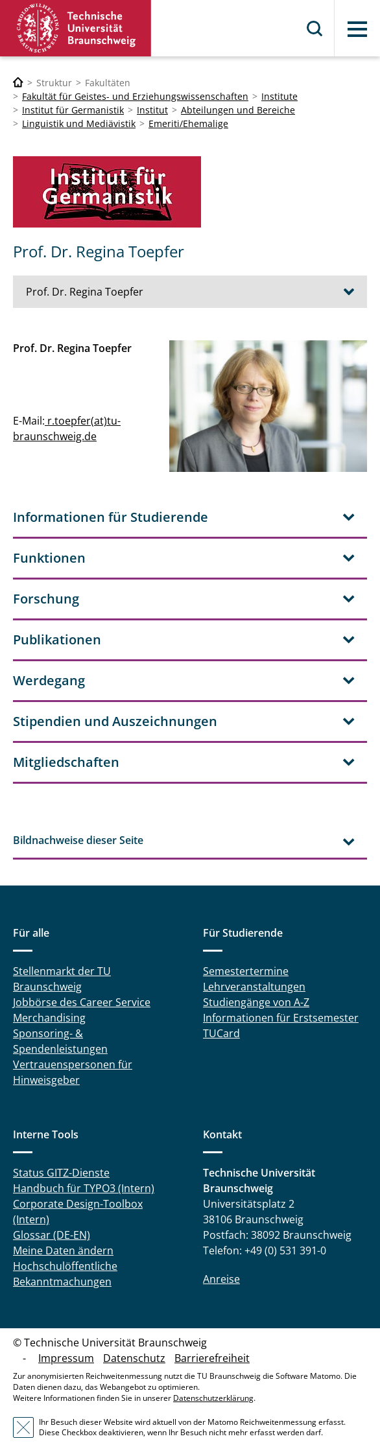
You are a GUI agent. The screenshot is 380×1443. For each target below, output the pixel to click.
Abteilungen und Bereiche (238, 110)
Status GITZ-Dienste (61, 1150)
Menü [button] (357, 29)
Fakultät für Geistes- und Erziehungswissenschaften (135, 96)
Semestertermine (246, 948)
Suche (315, 28)
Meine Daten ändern (63, 1228)
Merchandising (49, 995)
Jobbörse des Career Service (81, 979)
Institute (279, 96)
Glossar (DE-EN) (51, 1212)
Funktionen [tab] (49, 535)
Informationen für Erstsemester (281, 995)
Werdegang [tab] (49, 657)
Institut (152, 110)
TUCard (221, 1010)
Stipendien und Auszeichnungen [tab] (115, 698)
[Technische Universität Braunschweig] (18, 82)
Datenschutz (134, 1335)
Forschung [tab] (46, 576)
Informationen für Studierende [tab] (110, 494)
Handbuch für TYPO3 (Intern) (83, 1165)
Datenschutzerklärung (213, 1375)
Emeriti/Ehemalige (188, 123)
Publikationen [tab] (57, 617)
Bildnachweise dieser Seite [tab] (78, 817)
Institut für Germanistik (73, 110)
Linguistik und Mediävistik (79, 123)
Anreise (221, 1256)
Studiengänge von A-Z (256, 979)
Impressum (66, 1335)
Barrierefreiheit (212, 1335)
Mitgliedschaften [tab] (66, 739)
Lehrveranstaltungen (254, 964)
